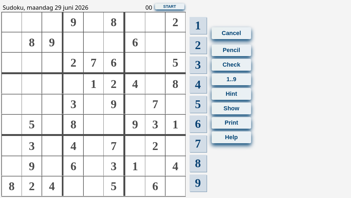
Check (231, 62)
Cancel (231, 33)
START (169, 6)
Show (231, 111)
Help (231, 143)
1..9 (232, 85)
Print (231, 130)
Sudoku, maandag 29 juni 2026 (45, 7)
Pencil (231, 48)
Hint (231, 98)
